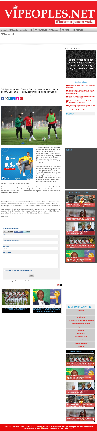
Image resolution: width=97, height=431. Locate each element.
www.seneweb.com (81, 343)
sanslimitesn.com (81, 336)
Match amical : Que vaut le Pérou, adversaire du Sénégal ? (16, 309)
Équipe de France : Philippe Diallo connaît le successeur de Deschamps (80, 97)
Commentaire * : (7, 252)
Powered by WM (68, 428)
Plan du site (37, 428)
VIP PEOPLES (78, 30)
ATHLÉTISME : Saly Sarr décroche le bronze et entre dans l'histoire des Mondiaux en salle (80, 106)
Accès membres (28, 428)
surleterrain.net (81, 340)
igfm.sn (80, 327)
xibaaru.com (81, 346)
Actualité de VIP (26, 30)
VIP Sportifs (13, 30)
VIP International (7, 34)
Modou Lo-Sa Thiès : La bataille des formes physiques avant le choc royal (80, 102)
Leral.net (81, 330)
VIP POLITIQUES (41, 30)
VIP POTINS (66, 30)
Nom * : (5, 234)
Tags (61, 428)
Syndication (46, 428)
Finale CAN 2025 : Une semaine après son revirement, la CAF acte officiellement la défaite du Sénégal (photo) (46, 310)
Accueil (4, 30)
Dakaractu (81, 310)
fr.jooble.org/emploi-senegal (81, 323)
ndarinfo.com (80, 333)
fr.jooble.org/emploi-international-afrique (81, 320)
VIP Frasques (54, 30)
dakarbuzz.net (80, 314)
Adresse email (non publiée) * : (11, 240)
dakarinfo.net (81, 317)
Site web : (6, 246)
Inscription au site (54, 428)
